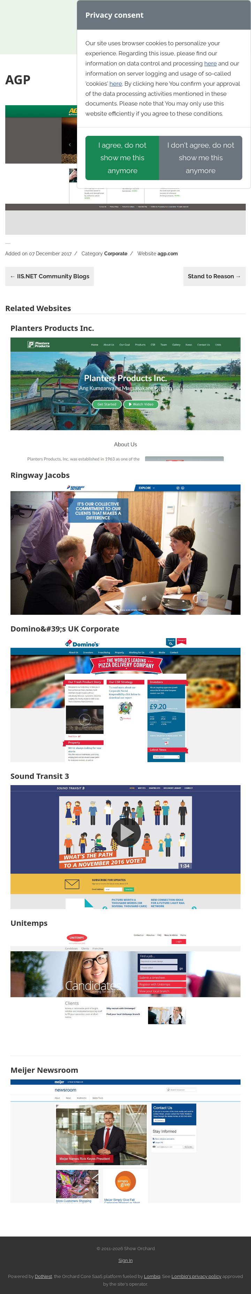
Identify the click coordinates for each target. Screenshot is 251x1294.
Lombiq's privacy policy (196, 1276)
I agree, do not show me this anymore (122, 158)
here (210, 63)
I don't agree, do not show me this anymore (200, 158)
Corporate (115, 253)
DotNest (43, 1276)
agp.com (168, 253)
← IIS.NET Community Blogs (49, 276)
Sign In (126, 1260)
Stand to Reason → (214, 276)
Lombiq (152, 1276)
